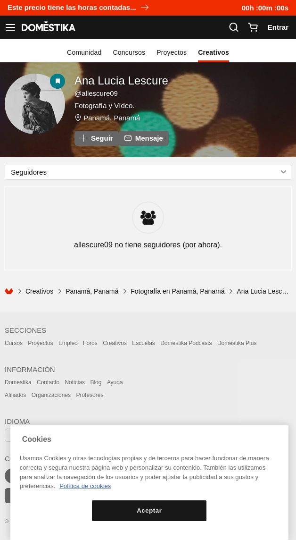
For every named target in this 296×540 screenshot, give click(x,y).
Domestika (18, 382)
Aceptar (149, 510)
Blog (95, 382)
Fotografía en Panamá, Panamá (177, 291)
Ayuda (115, 382)
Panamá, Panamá (111, 118)
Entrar (278, 27)
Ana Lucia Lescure (121, 80)
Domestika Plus (236, 343)
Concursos (129, 52)
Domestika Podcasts (186, 343)
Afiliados (15, 395)
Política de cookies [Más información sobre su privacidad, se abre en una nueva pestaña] (85, 485)
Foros (90, 343)
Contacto (48, 382)
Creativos (213, 52)
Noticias (75, 382)
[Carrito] (252, 27)
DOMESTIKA (47, 27)
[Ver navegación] (10, 27)
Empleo (68, 343)
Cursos (14, 343)
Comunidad (84, 52)
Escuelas (143, 343)
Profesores (89, 395)
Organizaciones (51, 395)
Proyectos (171, 52)
